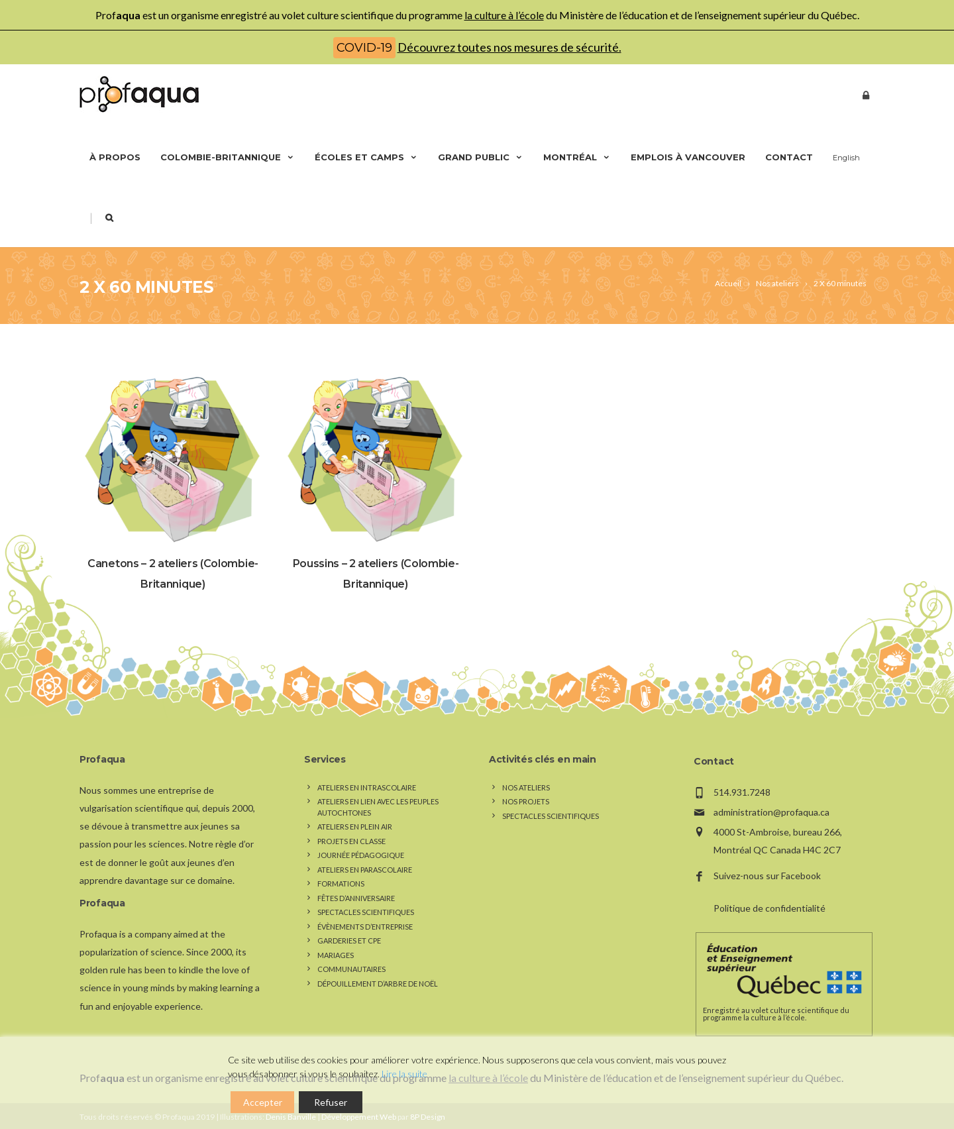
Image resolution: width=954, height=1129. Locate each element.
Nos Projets (525, 801)
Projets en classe (351, 841)
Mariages (335, 955)
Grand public (480, 157)
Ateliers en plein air (354, 826)
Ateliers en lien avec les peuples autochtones (378, 807)
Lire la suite (404, 1073)
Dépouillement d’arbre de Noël (377, 983)
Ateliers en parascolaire (364, 869)
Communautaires (351, 969)
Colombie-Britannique (227, 157)
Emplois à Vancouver (688, 157)
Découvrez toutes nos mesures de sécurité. (509, 47)
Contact (789, 157)
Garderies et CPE (349, 940)
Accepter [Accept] (262, 1102)
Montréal (577, 157)
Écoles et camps (366, 157)
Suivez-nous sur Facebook (767, 876)
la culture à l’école (504, 15)
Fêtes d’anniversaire (356, 898)
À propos (114, 157)
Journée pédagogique (360, 855)
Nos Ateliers (526, 787)
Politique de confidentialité (769, 908)
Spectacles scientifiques (365, 912)
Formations (340, 883)
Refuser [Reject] (330, 1102)
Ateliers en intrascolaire (366, 787)
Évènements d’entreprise (365, 926)
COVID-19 (364, 47)
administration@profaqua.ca (771, 812)
